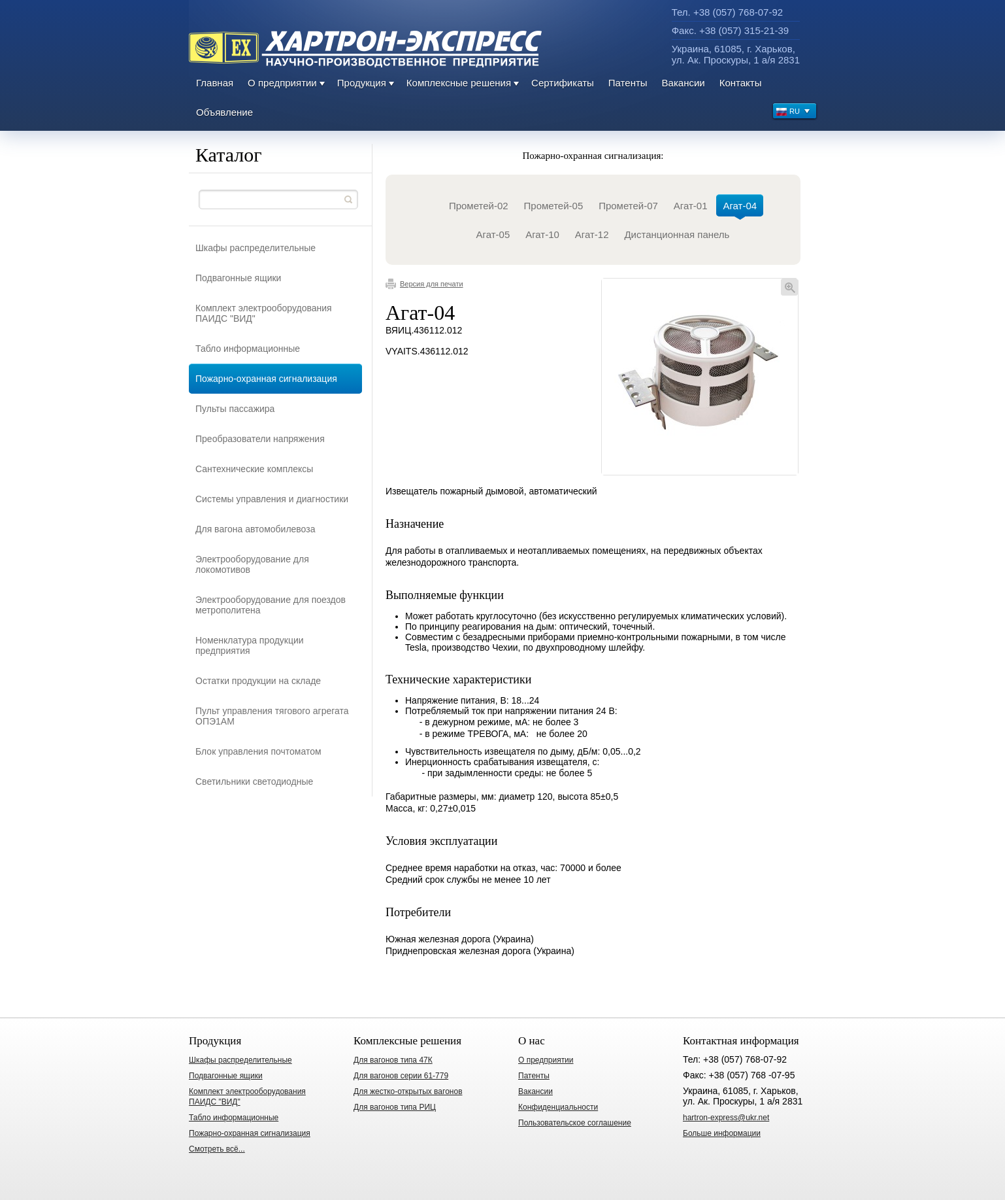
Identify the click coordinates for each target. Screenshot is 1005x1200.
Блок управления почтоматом (258, 751)
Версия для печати (424, 284)
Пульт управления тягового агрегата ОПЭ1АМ (272, 716)
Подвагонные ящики (238, 278)
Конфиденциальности (558, 1107)
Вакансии (683, 82)
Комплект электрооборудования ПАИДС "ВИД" (263, 313)
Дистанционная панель (676, 234)
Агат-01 (691, 205)
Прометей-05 (554, 205)
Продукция (361, 82)
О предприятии (282, 82)
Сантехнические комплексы (254, 469)
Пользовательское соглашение (574, 1122)
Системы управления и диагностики (271, 499)
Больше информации (722, 1133)
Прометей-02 (478, 205)
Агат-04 (740, 208)
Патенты (628, 82)
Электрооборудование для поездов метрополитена (270, 604)
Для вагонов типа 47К (393, 1060)
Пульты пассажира (234, 408)
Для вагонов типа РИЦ (395, 1107)
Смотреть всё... (217, 1149)
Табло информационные (247, 348)
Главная (214, 82)
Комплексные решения (458, 82)
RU (793, 112)
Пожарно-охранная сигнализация (266, 378)
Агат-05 (493, 234)
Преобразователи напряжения (260, 439)
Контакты (740, 82)
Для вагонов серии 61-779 (401, 1075)
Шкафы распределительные (255, 248)
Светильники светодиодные (254, 781)
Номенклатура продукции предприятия (249, 645)
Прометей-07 (628, 205)
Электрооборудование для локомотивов (252, 564)
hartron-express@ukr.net (726, 1117)
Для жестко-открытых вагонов (408, 1091)
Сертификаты (562, 82)
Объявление (224, 112)
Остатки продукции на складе (258, 681)
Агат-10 (542, 234)
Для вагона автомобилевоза (255, 529)
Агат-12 (592, 234)
